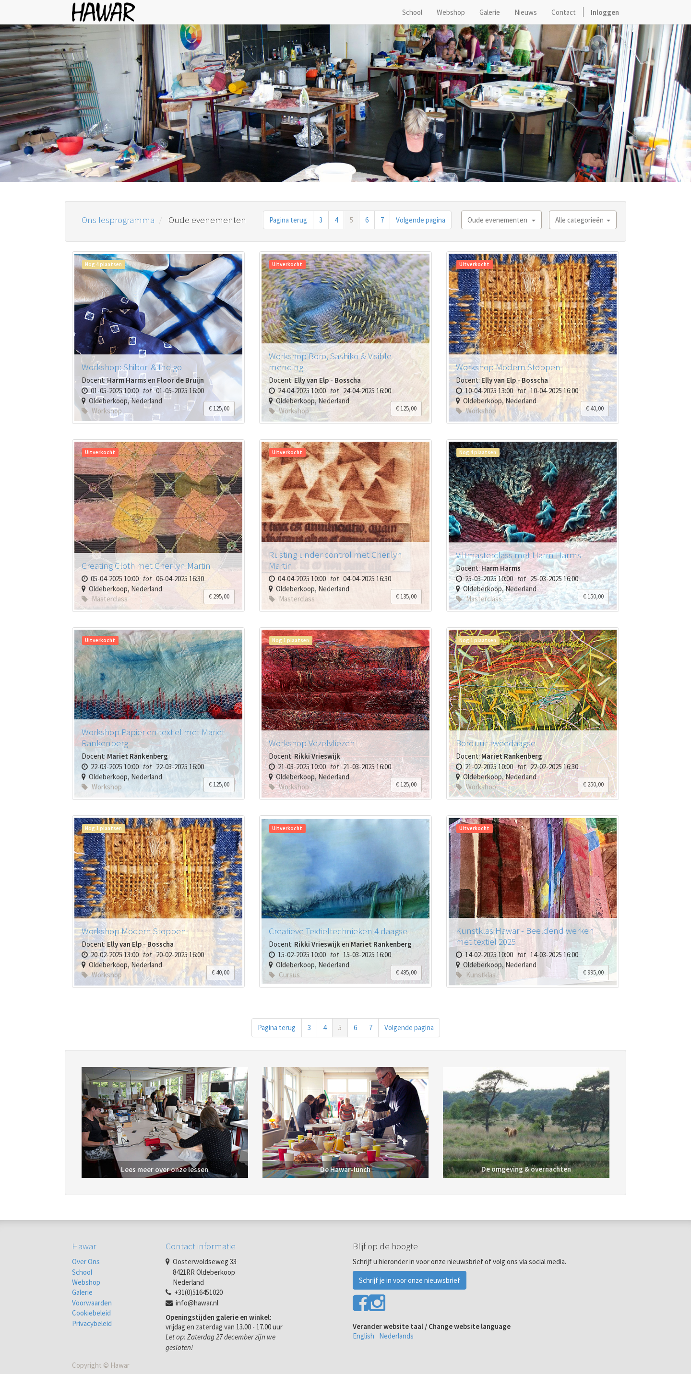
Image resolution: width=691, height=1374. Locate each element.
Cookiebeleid (91, 1312)
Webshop (86, 1282)
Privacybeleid (92, 1323)
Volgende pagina (420, 219)
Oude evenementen (501, 219)
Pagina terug (288, 219)
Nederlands (396, 1335)
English (363, 1335)
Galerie (82, 1292)
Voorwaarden (92, 1302)
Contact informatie (201, 1246)
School (82, 1272)
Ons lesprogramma (118, 219)
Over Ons (86, 1261)
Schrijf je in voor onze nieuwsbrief (409, 1280)
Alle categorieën (582, 219)
